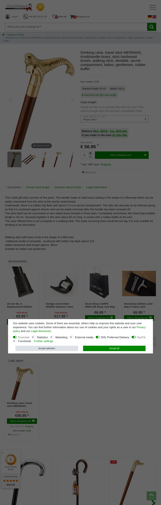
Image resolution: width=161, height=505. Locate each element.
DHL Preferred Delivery (115, 337)
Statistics (42, 337)
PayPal (141, 337)
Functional (24, 341)
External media (84, 337)
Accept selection (46, 348)
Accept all (114, 348)
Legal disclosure (41, 331)
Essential (23, 337)
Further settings (43, 341)
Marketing (61, 337)
